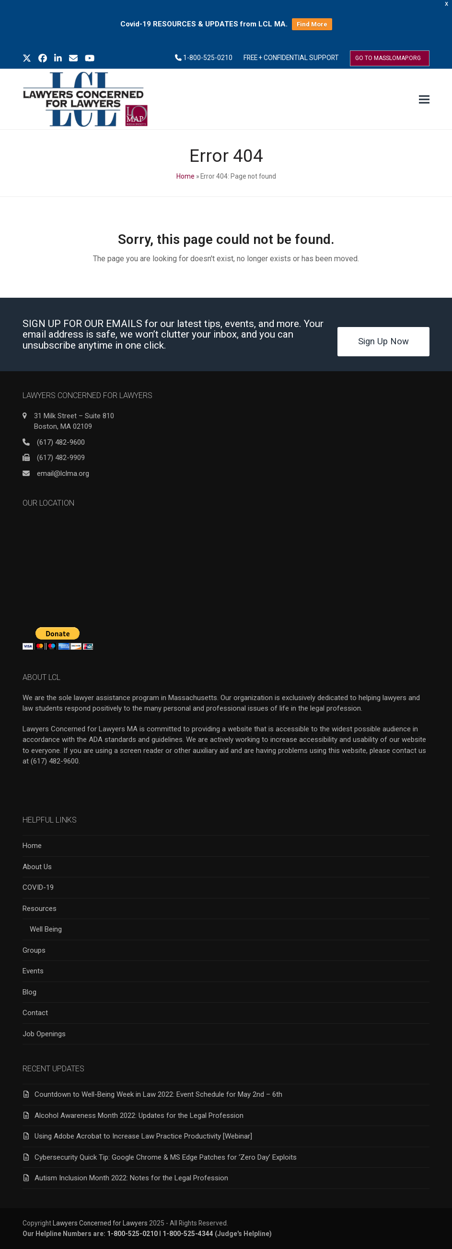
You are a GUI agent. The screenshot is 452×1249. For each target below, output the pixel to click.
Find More (312, 24)
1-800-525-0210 (207, 57)
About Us (37, 866)
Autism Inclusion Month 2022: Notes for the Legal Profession (131, 1178)
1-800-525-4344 (187, 1233)
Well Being (46, 929)
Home (185, 176)
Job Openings (44, 1034)
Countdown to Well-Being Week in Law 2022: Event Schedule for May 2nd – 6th (158, 1094)
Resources (40, 908)
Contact (35, 1012)
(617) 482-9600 (61, 442)
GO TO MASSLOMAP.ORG (388, 58)
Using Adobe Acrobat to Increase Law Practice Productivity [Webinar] (143, 1136)
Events (33, 971)
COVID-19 (38, 887)
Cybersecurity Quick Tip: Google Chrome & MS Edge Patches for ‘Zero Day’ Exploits (166, 1157)
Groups (34, 950)
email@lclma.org (63, 473)
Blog (29, 992)
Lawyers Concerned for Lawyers (100, 1223)
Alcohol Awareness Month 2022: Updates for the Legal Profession (139, 1115)
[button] (424, 99)
